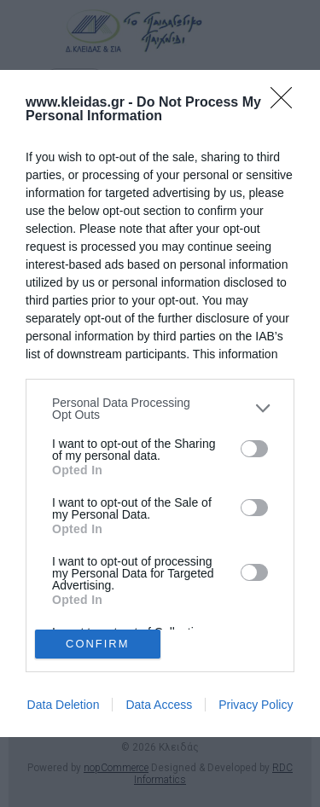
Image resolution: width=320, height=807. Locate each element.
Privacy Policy (255, 704)
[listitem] (160, 409)
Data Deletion (63, 704)
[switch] (254, 448)
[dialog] (160, 404)
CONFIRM (98, 644)
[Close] (287, 103)
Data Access (158, 704)
